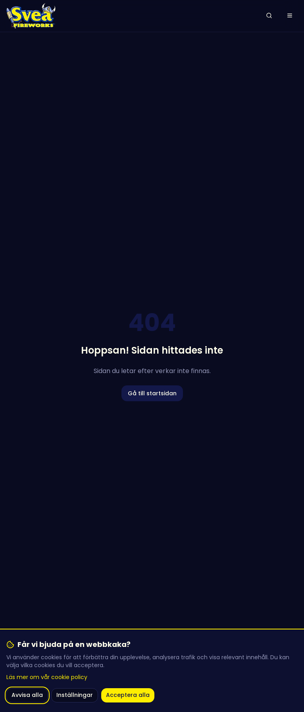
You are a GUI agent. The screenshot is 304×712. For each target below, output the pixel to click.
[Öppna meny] (290, 16)
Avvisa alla (27, 695)
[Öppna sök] (269, 16)
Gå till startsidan (152, 393)
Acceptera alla (128, 695)
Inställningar (74, 695)
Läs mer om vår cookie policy (46, 677)
